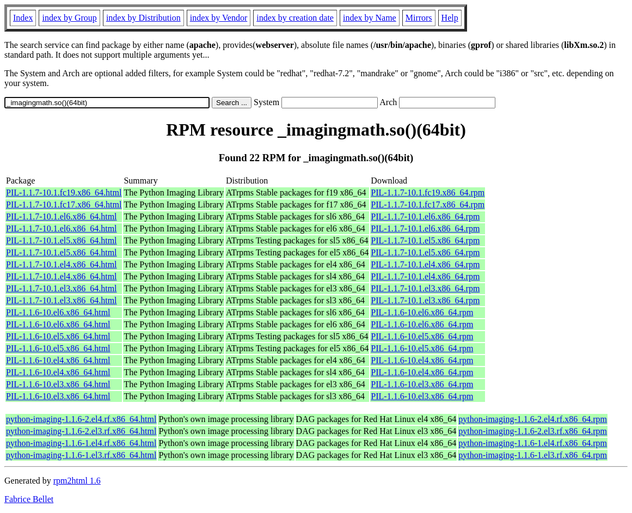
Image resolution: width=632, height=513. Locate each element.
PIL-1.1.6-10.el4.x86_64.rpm (422, 360)
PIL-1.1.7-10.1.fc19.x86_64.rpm (427, 192)
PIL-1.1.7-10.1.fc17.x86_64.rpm (427, 204)
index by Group (69, 17)
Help (449, 17)
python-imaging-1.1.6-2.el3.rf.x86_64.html (81, 431)
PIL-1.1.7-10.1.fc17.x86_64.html (63, 204)
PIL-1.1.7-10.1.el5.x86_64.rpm (425, 240)
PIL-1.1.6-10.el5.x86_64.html (58, 336)
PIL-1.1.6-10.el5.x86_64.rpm (422, 336)
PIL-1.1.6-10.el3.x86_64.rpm (422, 384)
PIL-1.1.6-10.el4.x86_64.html (58, 360)
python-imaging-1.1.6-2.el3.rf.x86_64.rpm (532, 431)
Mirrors (419, 17)
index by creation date (295, 17)
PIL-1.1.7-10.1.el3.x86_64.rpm (425, 288)
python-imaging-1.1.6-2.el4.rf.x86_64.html (81, 419)
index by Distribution (143, 17)
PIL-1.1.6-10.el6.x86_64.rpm (422, 312)
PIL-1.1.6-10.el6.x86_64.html (58, 312)
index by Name (369, 17)
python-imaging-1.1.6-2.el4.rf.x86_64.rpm (532, 419)
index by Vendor (218, 17)
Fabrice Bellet (28, 499)
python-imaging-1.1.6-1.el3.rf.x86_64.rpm (532, 455)
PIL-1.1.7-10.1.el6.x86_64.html (61, 216)
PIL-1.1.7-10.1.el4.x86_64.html (61, 264)
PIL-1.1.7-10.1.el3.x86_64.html (61, 288)
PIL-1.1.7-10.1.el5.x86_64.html (61, 240)
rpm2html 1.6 (77, 480)
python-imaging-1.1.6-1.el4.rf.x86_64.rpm (532, 443)
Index (23, 17)
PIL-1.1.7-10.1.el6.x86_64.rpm (425, 216)
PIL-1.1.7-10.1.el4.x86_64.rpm (425, 264)
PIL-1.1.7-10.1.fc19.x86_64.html (63, 192)
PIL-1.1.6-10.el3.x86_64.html (58, 384)
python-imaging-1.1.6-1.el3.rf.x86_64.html (81, 455)
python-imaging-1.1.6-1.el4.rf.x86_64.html (81, 443)
